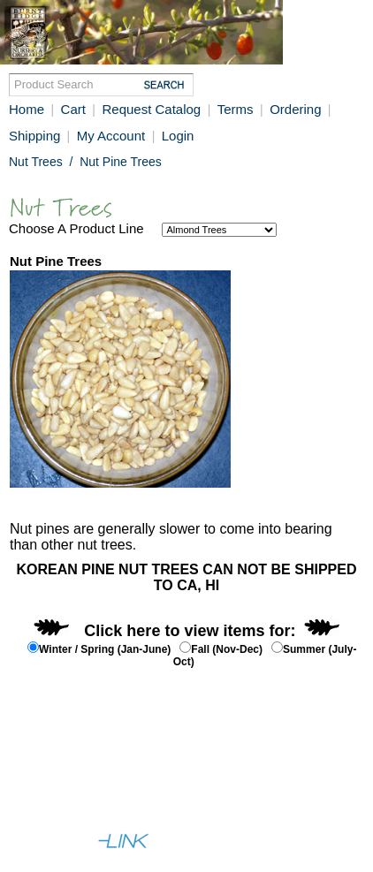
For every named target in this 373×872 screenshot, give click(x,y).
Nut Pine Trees (121, 162)
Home (26, 109)
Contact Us (148, 775)
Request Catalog (151, 109)
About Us (39, 775)
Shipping (37, 135)
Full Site (35, 807)
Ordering (297, 109)
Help (91, 775)
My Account (111, 135)
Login (178, 135)
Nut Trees (36, 162)
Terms (235, 109)
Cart (73, 109)
